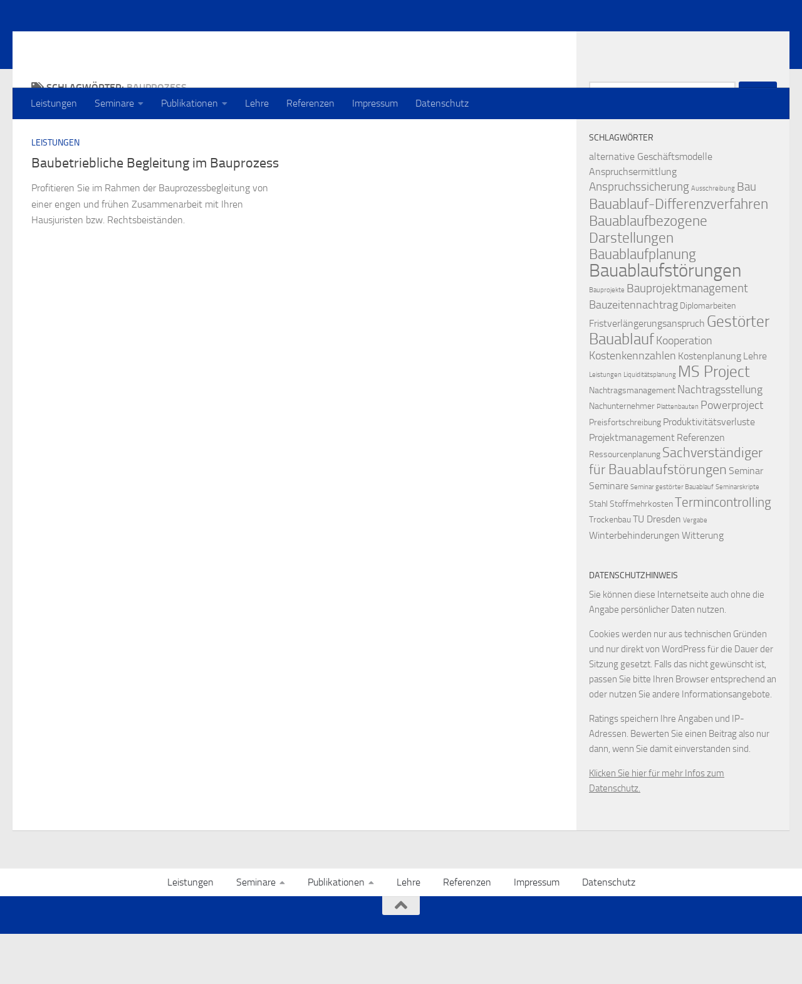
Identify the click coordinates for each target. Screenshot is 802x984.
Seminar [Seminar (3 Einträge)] (746, 521)
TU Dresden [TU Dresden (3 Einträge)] (657, 569)
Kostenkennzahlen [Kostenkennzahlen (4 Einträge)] (632, 406)
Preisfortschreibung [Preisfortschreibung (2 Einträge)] (625, 472)
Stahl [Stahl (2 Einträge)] (598, 554)
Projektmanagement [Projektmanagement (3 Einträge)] (632, 488)
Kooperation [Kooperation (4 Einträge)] (684, 391)
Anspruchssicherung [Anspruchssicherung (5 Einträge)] (639, 237)
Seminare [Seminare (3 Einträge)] (608, 536)
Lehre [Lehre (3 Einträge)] (755, 406)
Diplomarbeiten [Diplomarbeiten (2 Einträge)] (708, 356)
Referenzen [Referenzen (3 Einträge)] (701, 488)
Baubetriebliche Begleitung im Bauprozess (155, 213)
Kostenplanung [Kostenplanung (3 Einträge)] (709, 406)
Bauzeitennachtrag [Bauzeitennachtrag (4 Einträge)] (633, 355)
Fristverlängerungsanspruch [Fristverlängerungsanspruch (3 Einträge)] (647, 373)
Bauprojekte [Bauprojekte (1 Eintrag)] (607, 340)
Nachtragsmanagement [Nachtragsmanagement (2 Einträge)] (632, 440)
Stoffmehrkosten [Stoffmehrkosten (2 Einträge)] (641, 554)
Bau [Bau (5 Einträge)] (746, 237)
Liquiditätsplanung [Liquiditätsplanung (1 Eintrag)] (649, 425)
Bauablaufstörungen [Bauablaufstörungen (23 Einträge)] (665, 321)
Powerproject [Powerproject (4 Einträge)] (731, 455)
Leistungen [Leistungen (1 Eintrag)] (605, 425)
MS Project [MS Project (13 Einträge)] (714, 421)
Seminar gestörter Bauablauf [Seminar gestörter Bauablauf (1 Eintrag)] (672, 537)
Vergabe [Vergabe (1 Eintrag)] (695, 570)
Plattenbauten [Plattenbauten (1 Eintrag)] (678, 457)
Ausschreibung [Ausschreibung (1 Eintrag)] (713, 239)
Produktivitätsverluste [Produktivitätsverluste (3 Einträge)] (709, 472)
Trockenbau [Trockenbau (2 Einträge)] (610, 569)
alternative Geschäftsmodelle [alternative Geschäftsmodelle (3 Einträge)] (650, 207)
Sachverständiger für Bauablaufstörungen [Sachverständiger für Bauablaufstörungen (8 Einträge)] (676, 511)
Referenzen (310, 103)
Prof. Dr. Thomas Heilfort (167, 43)
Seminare (114, 103)
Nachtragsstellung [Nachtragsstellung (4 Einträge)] (720, 440)
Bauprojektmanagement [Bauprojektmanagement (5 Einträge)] (687, 338)
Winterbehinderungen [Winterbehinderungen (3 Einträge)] (634, 585)
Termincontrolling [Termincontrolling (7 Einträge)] (723, 552)
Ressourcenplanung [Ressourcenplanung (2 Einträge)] (624, 504)
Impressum (375, 103)
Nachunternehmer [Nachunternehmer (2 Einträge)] (622, 456)
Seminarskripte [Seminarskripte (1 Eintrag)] (737, 537)
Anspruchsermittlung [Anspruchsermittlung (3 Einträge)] (633, 222)
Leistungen (54, 103)
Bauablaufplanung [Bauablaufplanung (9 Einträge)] (642, 304)
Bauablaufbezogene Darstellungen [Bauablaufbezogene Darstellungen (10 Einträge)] (648, 279)
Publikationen (189, 103)
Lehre (257, 103)
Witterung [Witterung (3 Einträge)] (703, 585)
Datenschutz (442, 103)
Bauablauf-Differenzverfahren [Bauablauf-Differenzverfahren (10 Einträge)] (678, 254)
